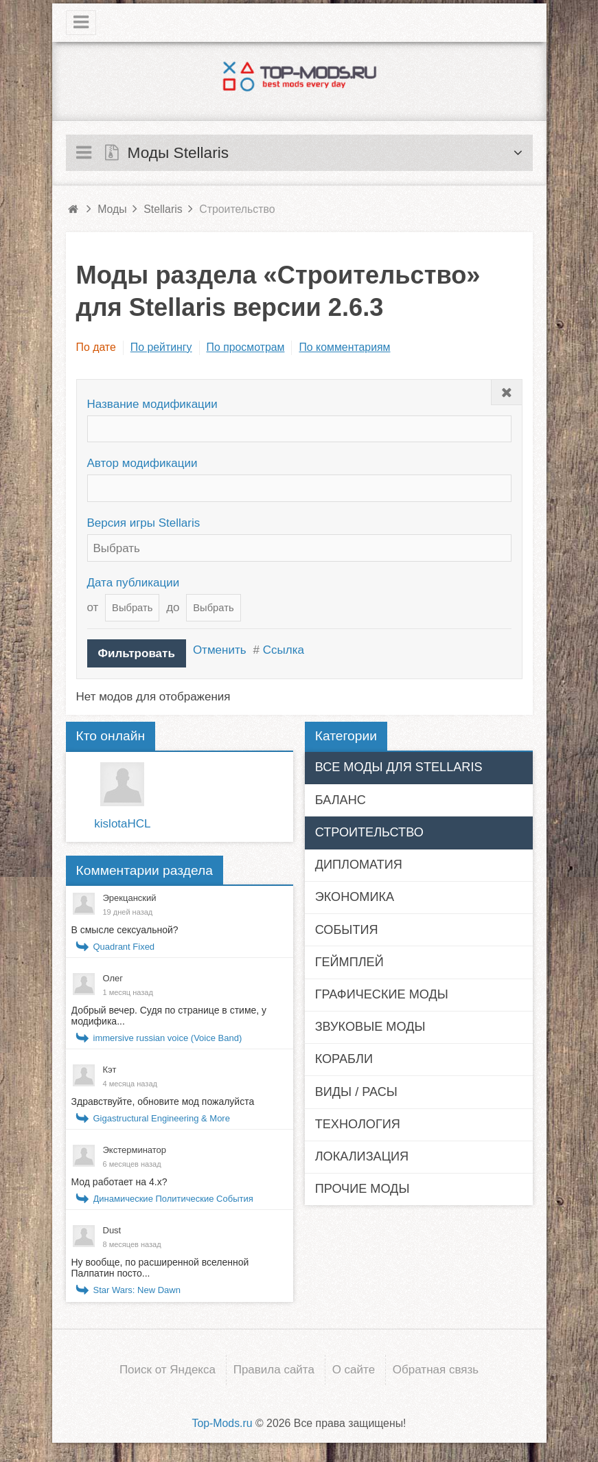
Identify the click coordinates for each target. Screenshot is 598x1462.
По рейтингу (161, 347)
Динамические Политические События (173, 1198)
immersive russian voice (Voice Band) (167, 1038)
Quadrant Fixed (124, 946)
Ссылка (283, 649)
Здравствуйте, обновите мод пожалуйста (163, 1101)
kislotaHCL (122, 823)
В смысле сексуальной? (125, 929)
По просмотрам (246, 347)
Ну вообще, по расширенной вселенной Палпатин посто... (160, 1268)
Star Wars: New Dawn (137, 1290)
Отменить (219, 649)
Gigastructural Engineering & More (161, 1118)
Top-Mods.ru (222, 1422)
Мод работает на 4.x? (119, 1181)
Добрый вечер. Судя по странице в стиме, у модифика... (169, 1016)
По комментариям (344, 347)
